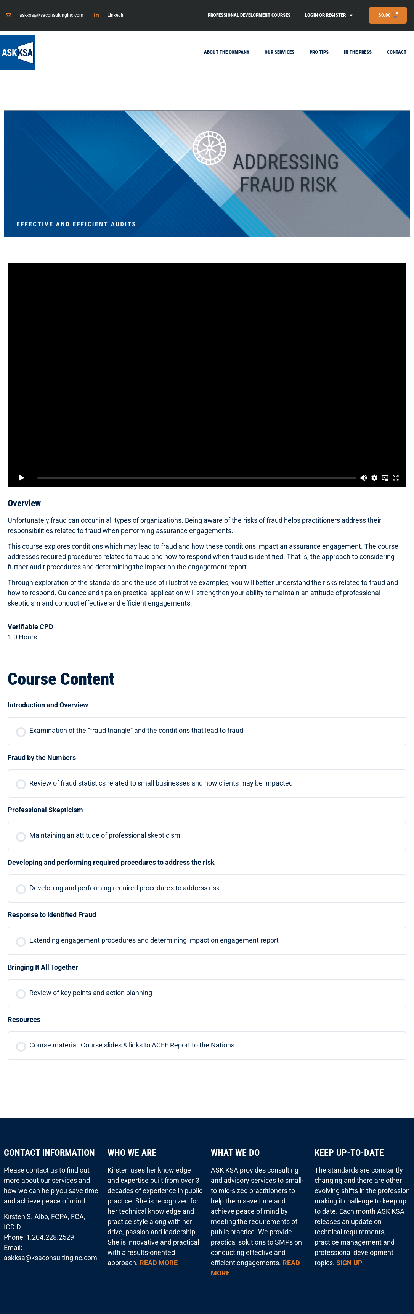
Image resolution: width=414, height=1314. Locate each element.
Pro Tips (319, 52)
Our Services (279, 52)
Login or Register (329, 15)
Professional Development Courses (249, 15)
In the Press (358, 52)
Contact (396, 52)
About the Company (226, 52)
